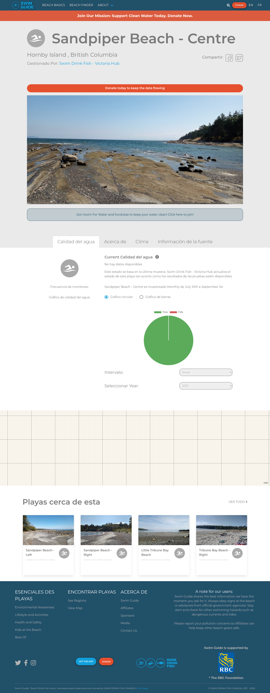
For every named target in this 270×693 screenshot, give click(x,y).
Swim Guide (130, 600)
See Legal (142, 688)
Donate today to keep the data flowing (135, 88)
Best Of (20, 637)
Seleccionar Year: (121, 385)
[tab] (76, 241)
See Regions (77, 600)
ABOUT (103, 5)
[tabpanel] (135, 323)
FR (260, 5)
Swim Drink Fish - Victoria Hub (89, 63)
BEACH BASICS (53, 5)
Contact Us (129, 630)
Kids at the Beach (28, 630)
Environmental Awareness (34, 607)
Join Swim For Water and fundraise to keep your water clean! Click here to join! (135, 214)
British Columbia (93, 54)
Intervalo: (113, 372)
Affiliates (127, 608)
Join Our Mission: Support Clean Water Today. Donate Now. (135, 16)
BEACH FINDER (81, 5)
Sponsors (127, 615)
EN (251, 5)
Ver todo (238, 502)
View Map (75, 608)
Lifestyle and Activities (31, 615)
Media (125, 623)
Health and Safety (28, 622)
